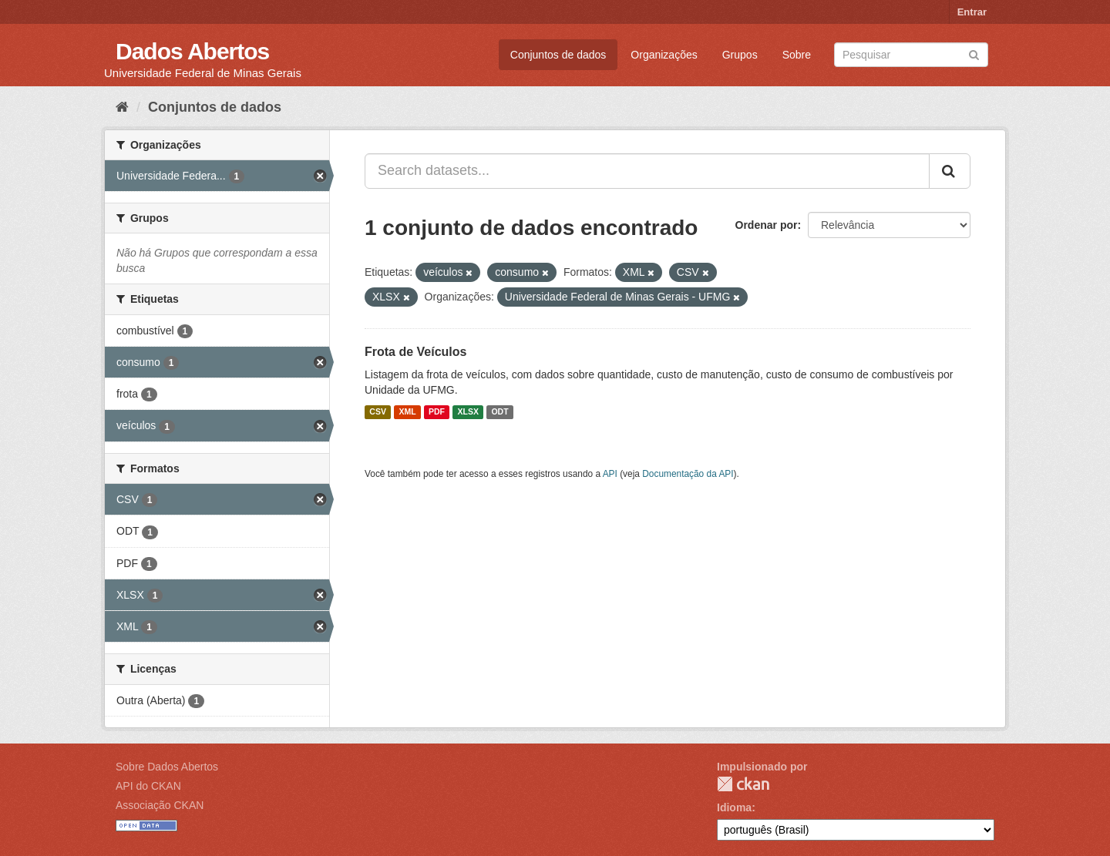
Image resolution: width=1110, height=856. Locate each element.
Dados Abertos (192, 51)
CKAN (743, 784)
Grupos (740, 55)
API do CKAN (148, 786)
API (610, 473)
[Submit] (973, 53)
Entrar (972, 12)
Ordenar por (766, 225)
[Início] (122, 107)
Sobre (796, 55)
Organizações (664, 55)
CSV (377, 412)
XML (407, 412)
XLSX (468, 412)
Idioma (734, 807)
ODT (499, 412)
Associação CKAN (160, 805)
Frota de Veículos (415, 351)
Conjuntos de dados (558, 55)
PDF (437, 412)
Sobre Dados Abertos (167, 766)
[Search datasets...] (647, 171)
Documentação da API (687, 473)
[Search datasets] (911, 54)
